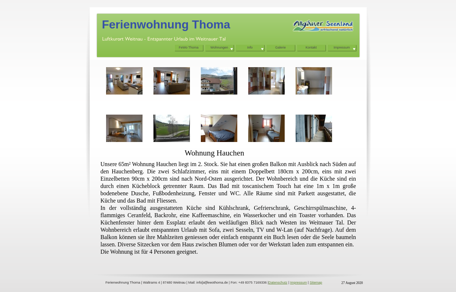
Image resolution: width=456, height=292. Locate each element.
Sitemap (316, 282)
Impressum (298, 282)
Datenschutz (278, 282)
